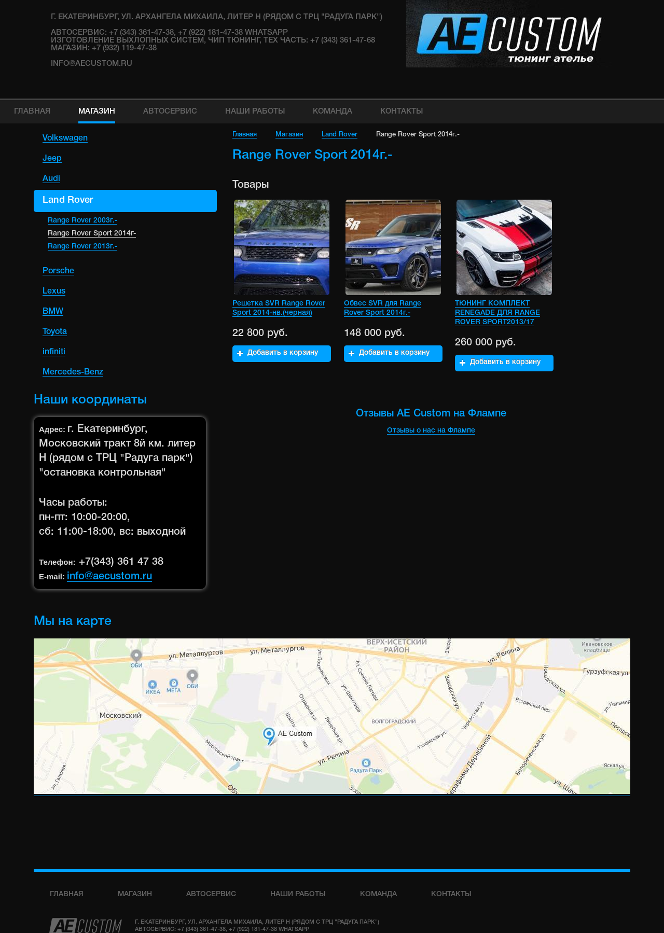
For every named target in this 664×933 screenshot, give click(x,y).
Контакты (451, 894)
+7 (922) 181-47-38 (253, 929)
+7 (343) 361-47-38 (201, 929)
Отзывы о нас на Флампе (431, 430)
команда (378, 894)
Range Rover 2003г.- (82, 220)
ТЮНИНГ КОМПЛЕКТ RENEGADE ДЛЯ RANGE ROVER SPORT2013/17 (497, 313)
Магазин (289, 134)
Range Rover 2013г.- (82, 246)
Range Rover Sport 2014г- (92, 233)
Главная (244, 134)
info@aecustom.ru (91, 63)
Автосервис (211, 894)
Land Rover (339, 134)
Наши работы (298, 894)
